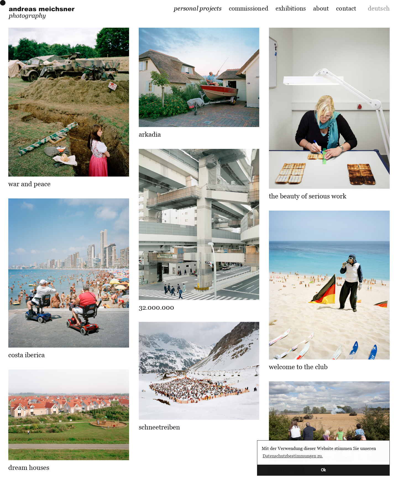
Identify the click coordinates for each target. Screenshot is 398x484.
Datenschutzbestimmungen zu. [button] (293, 455)
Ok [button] (323, 469)
